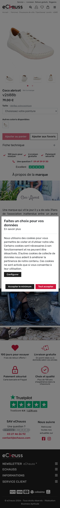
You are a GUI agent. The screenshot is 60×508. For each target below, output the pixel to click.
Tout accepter (45, 286)
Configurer (13, 274)
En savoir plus (12, 229)
